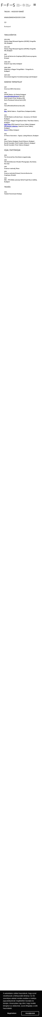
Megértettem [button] (11, 1013)
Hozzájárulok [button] (30, 1013)
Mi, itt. (6, 130)
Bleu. (5, 111)
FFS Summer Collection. (11, 126)
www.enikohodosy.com (14, 17)
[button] (34, 4)
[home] (21, 5)
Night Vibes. (7, 124)
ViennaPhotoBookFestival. (11, 96)
